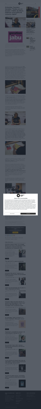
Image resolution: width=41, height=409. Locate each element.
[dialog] (20, 204)
